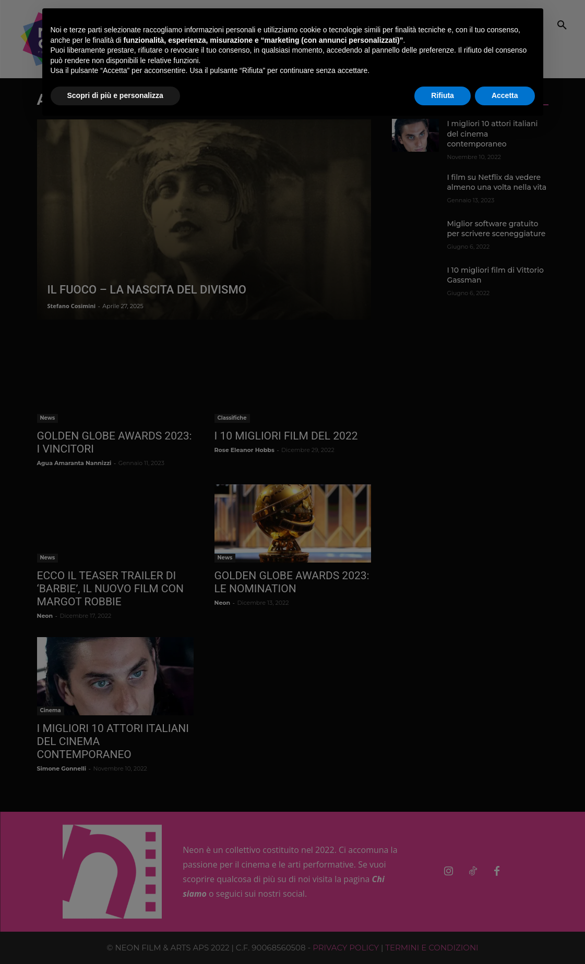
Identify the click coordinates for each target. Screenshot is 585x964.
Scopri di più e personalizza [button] (115, 95)
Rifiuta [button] (442, 95)
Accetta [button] (505, 95)
